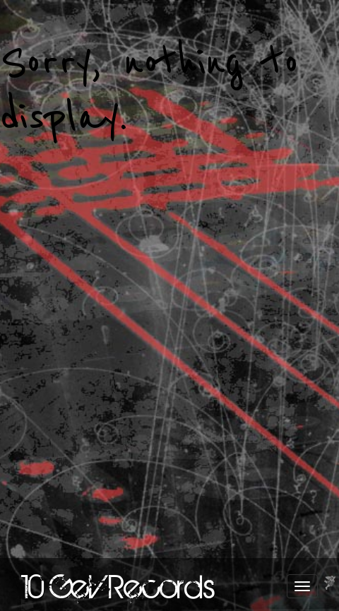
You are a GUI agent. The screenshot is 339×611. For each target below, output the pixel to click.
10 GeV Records (118, 586)
